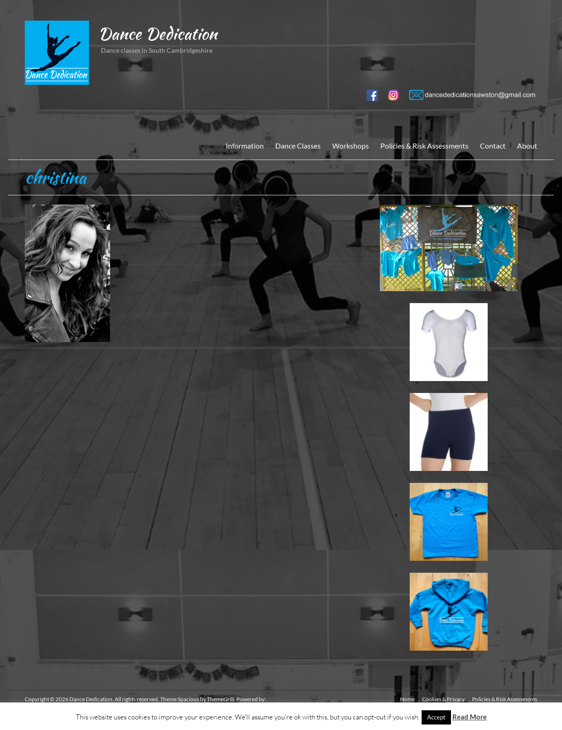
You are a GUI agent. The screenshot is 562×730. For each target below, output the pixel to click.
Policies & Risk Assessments (424, 145)
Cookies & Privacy (443, 699)
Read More (469, 717)
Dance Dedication (157, 33)
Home (407, 699)
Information (245, 145)
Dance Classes (298, 145)
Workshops (350, 145)
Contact (493, 145)
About (527, 145)
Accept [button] (436, 717)
